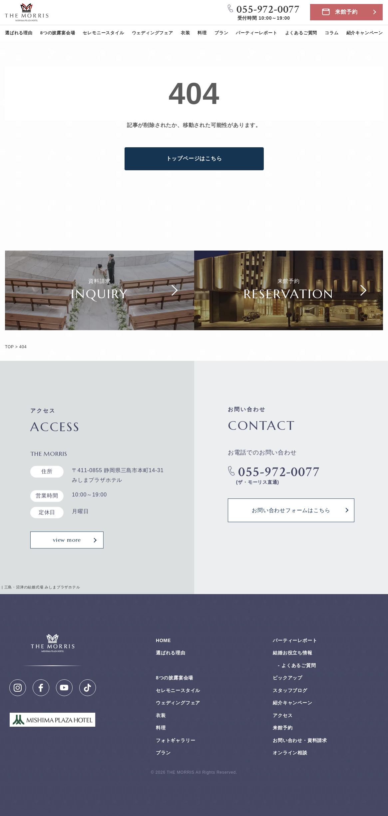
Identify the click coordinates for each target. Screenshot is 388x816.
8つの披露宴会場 (57, 32)
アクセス (282, 715)
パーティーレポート (256, 32)
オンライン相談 (290, 752)
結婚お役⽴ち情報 (292, 652)
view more (67, 540)
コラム (331, 32)
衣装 (185, 32)
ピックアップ (287, 677)
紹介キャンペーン (364, 32)
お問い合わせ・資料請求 (300, 740)
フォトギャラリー (175, 740)
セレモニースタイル (103, 32)
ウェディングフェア (152, 32)
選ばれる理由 (19, 32)
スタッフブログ (290, 690)
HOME (163, 640)
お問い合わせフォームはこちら (291, 510)
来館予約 (346, 12)
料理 (202, 32)
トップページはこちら (194, 158)
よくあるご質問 (301, 32)
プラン (221, 32)
